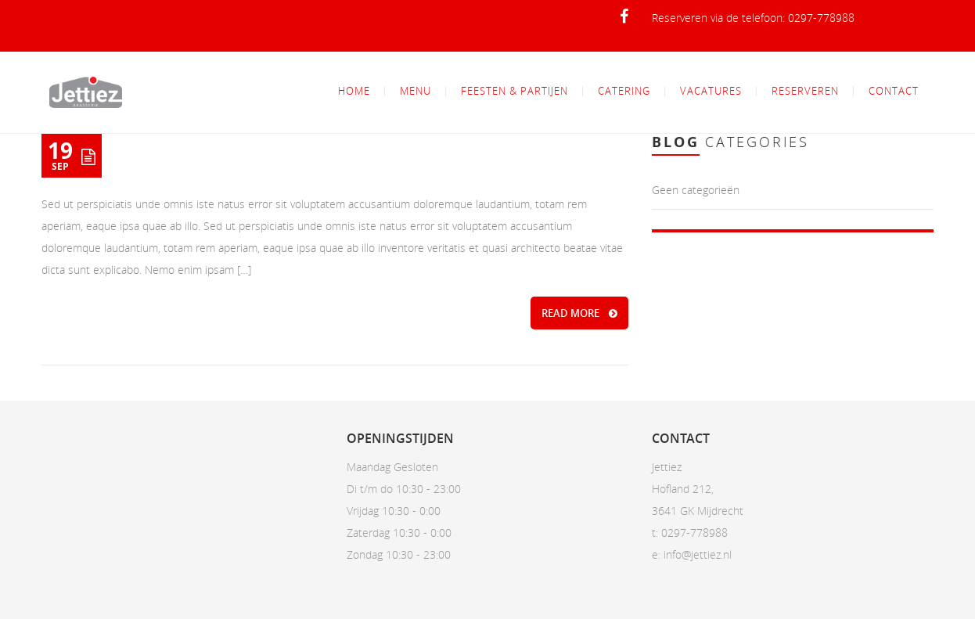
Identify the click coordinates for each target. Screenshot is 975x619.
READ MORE (579, 313)
